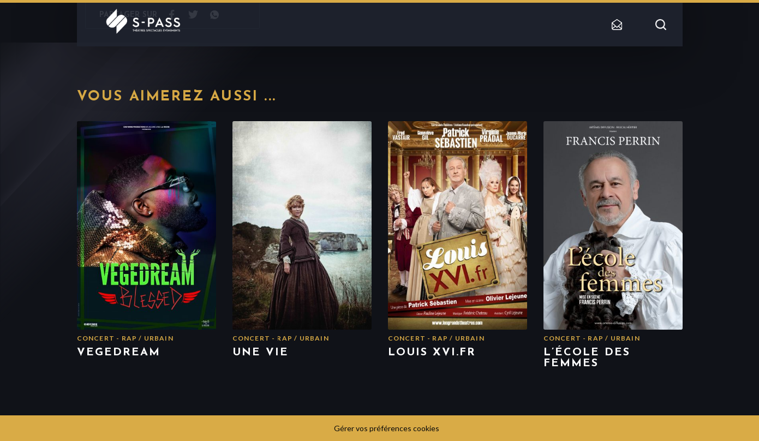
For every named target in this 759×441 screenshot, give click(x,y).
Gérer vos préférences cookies (386, 428)
